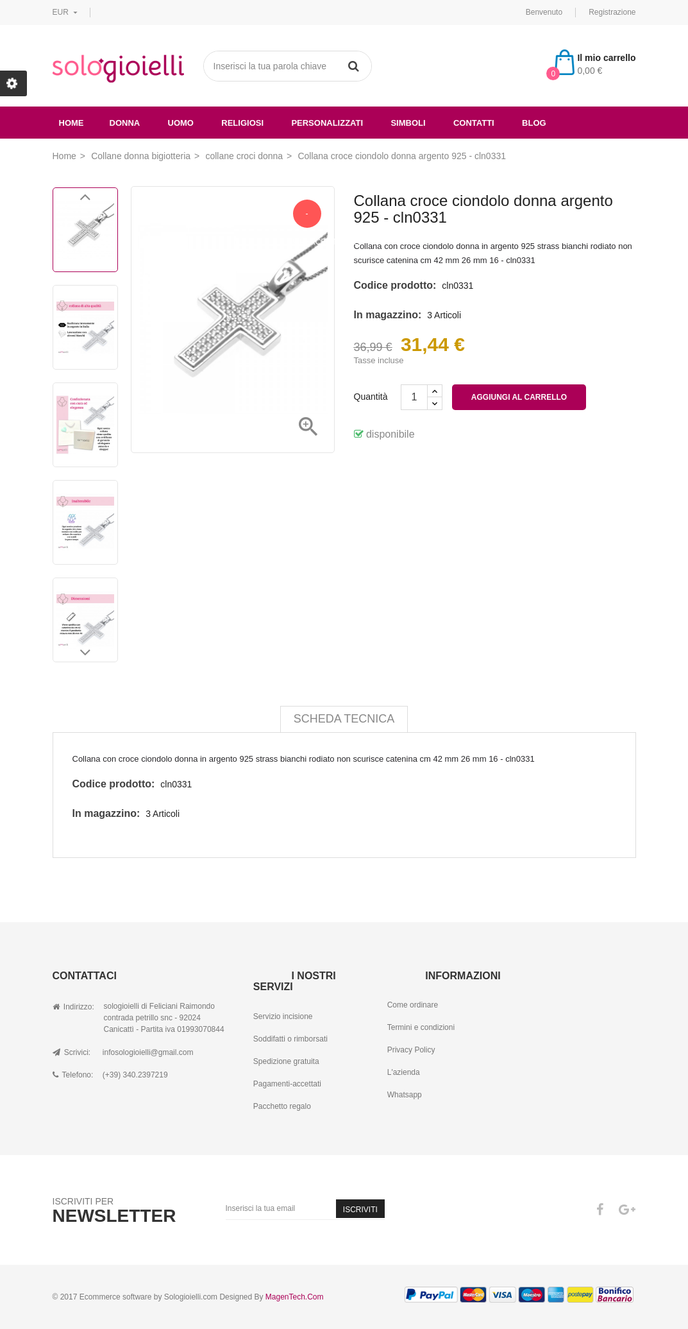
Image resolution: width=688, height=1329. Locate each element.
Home (71, 123)
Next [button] (85, 656)
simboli (407, 123)
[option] (85, 229)
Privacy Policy (411, 1049)
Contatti (473, 123)
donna (125, 123)
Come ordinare (412, 1004)
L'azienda (403, 1072)
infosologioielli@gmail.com (148, 1052)
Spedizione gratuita (286, 1061)
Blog (534, 123)
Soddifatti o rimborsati (290, 1038)
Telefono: (73, 1074)
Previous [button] (85, 200)
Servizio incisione (283, 1016)
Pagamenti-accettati (287, 1083)
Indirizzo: (73, 1006)
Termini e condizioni (421, 1027)
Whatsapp (404, 1094)
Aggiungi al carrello (519, 397)
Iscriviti (360, 1209)
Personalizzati (327, 123)
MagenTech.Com (294, 1296)
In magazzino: (388, 315)
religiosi (242, 123)
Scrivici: (72, 1052)
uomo (181, 123)
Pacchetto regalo (282, 1106)
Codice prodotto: (395, 285)
